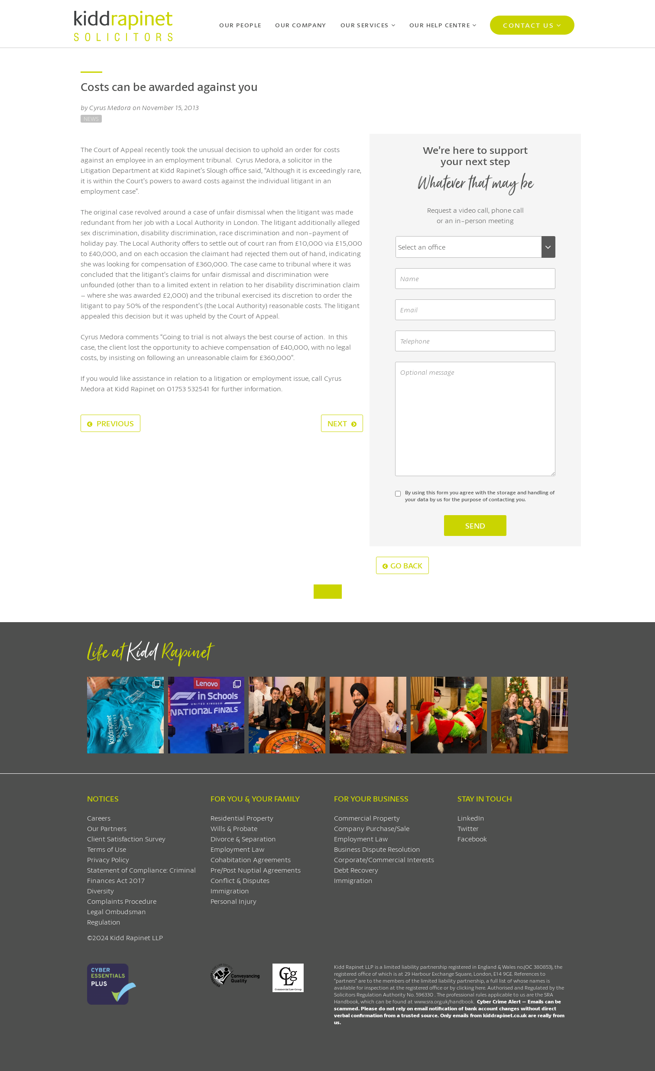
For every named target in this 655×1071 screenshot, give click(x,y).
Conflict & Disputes (240, 880)
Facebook (472, 838)
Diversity (100, 890)
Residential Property (242, 817)
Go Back (402, 565)
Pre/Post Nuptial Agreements (256, 869)
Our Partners (106, 828)
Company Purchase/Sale (371, 828)
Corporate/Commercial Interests (384, 859)
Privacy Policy (108, 859)
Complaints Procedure (121, 900)
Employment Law (237, 849)
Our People (240, 25)
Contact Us (528, 24)
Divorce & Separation (243, 838)
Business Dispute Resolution (377, 849)
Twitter (468, 828)
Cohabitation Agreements (251, 859)
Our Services (364, 25)
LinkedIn (470, 817)
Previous (110, 423)
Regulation (103, 921)
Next (342, 423)
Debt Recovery (356, 869)
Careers (98, 817)
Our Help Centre (439, 25)
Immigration (230, 890)
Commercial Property (367, 817)
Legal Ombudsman (116, 911)
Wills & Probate (234, 828)
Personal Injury (233, 900)
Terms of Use (106, 849)
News (91, 119)
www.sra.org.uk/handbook (443, 1001)
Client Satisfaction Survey (126, 838)
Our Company (300, 25)
